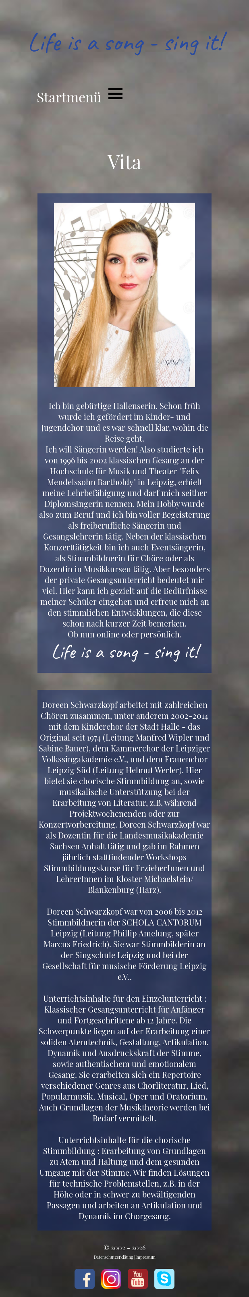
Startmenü (69, 97)
